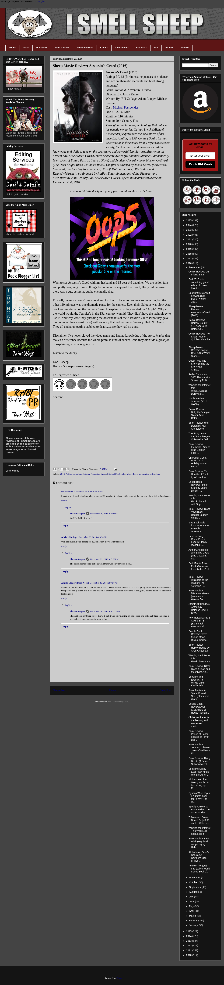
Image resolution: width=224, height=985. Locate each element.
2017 (189, 258)
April (192, 910)
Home (12, 47)
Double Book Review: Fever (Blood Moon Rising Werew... (198, 635)
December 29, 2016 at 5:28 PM (104, 513)
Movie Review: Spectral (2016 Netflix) (197, 401)
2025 (189, 220)
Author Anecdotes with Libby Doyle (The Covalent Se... (198, 554)
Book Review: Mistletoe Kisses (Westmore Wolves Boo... (198, 595)
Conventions (121, 47)
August (193, 891)
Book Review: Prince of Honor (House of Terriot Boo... (198, 735)
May (191, 906)
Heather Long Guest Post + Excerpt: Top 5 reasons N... (197, 540)
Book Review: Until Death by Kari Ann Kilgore (198, 425)
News (26, 47)
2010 (189, 955)
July (191, 896)
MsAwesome (67, 491)
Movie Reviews (85, 47)
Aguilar (86, 474)
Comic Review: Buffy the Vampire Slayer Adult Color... (199, 413)
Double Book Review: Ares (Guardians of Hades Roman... (198, 708)
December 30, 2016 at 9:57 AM (104, 582)
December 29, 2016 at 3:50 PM (93, 537)
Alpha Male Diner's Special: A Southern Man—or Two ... (198, 856)
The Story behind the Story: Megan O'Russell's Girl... (199, 436)
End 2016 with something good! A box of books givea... (198, 283)
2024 (189, 225)
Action (69, 474)
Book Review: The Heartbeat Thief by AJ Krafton (198, 474)
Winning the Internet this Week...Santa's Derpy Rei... (199, 389)
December (195, 267)
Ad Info (169, 47)
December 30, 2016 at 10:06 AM (105, 611)
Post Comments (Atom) (118, 701)
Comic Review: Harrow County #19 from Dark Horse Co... (197, 324)
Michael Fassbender (125, 107)
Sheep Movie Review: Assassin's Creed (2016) (199, 311)
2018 (189, 253)
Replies (68, 507)
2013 (189, 940)
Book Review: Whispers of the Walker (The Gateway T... (198, 581)
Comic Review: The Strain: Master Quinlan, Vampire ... (199, 338)
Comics (104, 47)
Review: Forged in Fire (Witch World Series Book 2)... (199, 868)
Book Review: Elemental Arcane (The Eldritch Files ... (199, 448)
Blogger (120, 978)
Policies (185, 47)
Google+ (41, 1)
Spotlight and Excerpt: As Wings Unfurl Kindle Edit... (196, 681)
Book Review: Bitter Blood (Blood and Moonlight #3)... (199, 669)
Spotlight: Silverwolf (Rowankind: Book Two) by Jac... (199, 297)
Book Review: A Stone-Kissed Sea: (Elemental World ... (198, 694)
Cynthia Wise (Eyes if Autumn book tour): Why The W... (199, 797)
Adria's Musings (69, 537)
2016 (62, 474)
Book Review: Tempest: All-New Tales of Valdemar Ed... (199, 749)
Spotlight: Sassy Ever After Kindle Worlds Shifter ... (198, 771)
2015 (189, 931)
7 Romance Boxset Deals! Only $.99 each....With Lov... (199, 820)
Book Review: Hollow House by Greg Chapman (198, 647)
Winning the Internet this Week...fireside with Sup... (199, 500)
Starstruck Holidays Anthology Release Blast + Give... (199, 608)
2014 (189, 936)
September (195, 887)
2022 (189, 234)
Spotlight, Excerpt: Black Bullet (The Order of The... (199, 809)
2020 (189, 244)
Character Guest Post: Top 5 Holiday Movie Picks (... (197, 462)
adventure (77, 474)
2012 (189, 945)
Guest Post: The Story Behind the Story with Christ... (198, 365)
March (193, 915)
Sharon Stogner (77, 513)
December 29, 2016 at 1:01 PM (88, 491)
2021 (189, 239)
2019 (189, 249)
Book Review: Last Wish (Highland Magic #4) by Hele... (198, 843)
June (192, 901)
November (195, 877)
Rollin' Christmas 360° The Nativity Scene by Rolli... (199, 377)
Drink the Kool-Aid (200, 164)
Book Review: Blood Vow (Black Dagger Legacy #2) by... (199, 513)
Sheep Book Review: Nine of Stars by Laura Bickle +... (198, 486)
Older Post (165, 690)
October (193, 882)
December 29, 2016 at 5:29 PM (104, 559)
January (193, 925)
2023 (189, 229)
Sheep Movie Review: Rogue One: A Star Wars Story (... (199, 351)
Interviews (41, 47)
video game (155, 474)
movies (145, 474)
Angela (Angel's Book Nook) (75, 582)
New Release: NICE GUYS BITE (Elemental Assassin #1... (199, 622)
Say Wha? (141, 47)
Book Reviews (62, 47)
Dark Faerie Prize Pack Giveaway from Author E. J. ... (198, 567)
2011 (189, 950)
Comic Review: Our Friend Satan (199, 273)
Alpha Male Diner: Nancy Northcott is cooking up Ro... (198, 784)
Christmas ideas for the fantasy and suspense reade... (199, 722)
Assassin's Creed (98, 474)
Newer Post (59, 690)
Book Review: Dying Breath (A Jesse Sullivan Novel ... (199, 761)
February (194, 920)
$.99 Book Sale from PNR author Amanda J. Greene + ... (198, 527)
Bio (156, 47)
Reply (64, 500)
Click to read (12, 470)
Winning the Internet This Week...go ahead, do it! (199, 830)
